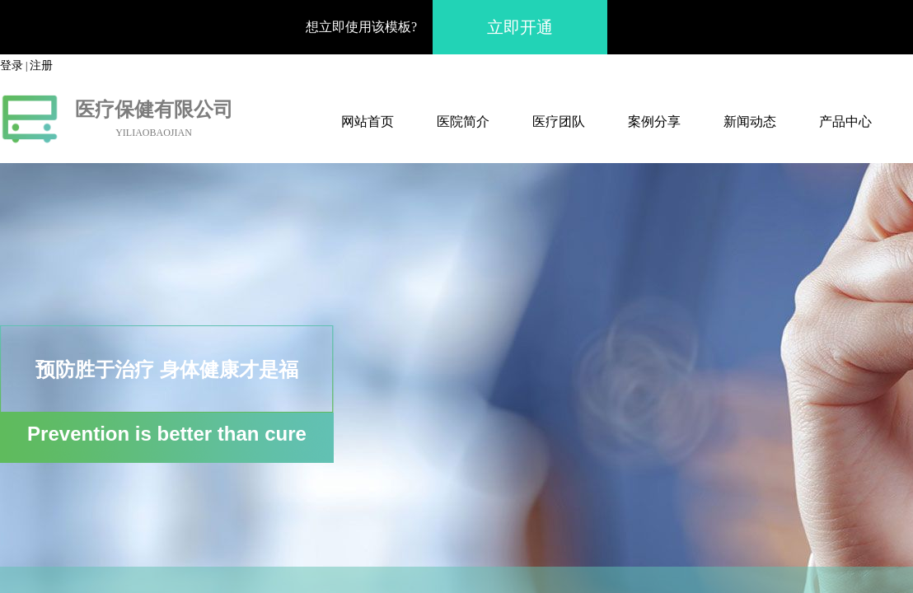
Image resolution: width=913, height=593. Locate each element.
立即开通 (520, 27)
